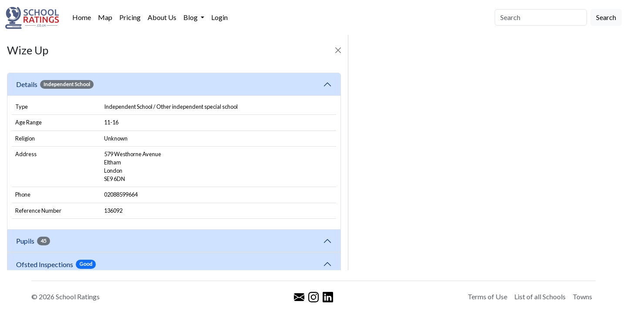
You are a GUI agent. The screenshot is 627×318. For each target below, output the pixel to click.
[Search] (541, 17)
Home (81, 17)
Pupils (33, 241)
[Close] (338, 50)
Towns (582, 296)
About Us (162, 17)
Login (219, 17)
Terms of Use (487, 296)
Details (55, 84)
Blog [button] (191, 17)
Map (105, 17)
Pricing (130, 17)
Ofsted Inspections (56, 264)
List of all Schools (540, 296)
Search (606, 17)
